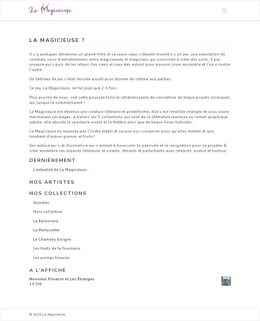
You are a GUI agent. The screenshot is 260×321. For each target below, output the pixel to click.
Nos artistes (52, 182)
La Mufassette (46, 230)
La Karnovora (45, 221)
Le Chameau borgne (52, 239)
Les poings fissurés (51, 257)
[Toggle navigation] (224, 10)
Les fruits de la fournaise (56, 248)
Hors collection (48, 211)
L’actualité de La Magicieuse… (61, 169)
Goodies (41, 202)
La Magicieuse (50, 10)
